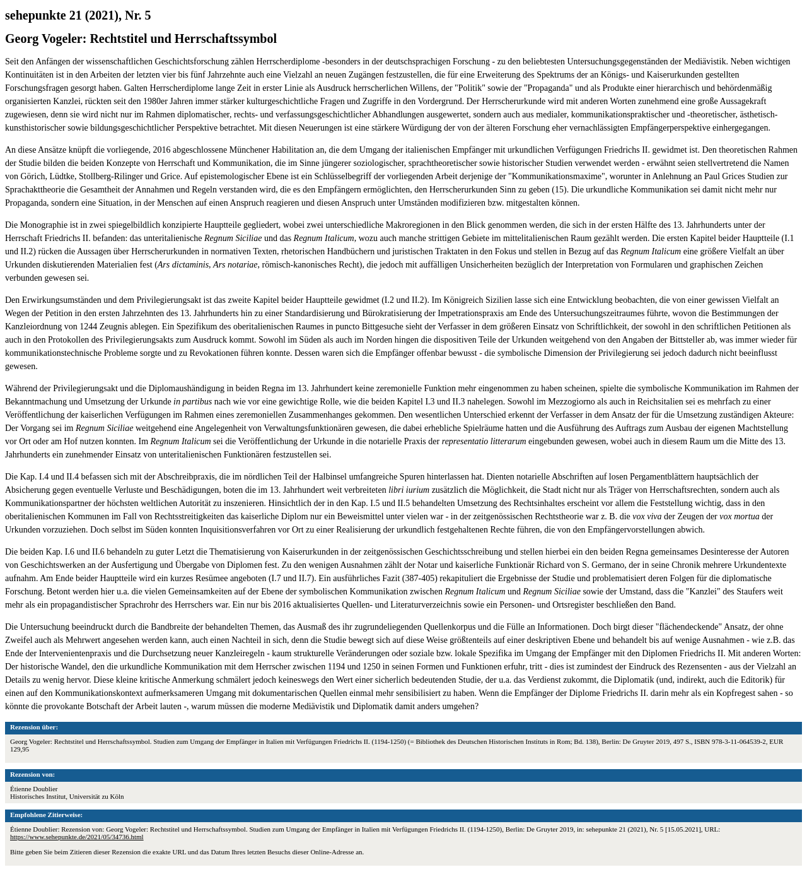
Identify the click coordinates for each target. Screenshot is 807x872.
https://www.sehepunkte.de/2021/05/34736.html (77, 836)
